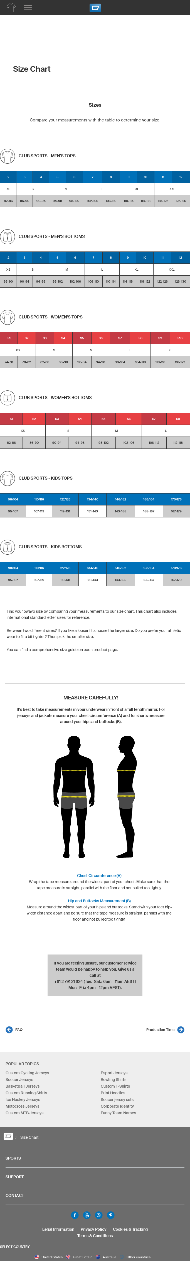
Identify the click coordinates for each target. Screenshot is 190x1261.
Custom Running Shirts (26, 1093)
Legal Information (58, 1229)
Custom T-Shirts (115, 1086)
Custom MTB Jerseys (24, 1113)
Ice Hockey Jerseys (23, 1100)
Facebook (74, 1215)
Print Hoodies (113, 1093)
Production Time (160, 1030)
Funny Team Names (118, 1113)
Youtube (86, 1215)
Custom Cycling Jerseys (27, 1073)
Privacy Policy (94, 1229)
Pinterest (110, 1215)
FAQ (19, 1030)
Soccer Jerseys (19, 1080)
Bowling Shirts (113, 1080)
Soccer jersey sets (117, 1100)
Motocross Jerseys (22, 1106)
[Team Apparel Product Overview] (11, 7)
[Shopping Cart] (177, 7)
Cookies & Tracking (130, 1229)
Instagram (98, 1215)
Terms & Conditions (95, 1235)
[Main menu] (27, 7)
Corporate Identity (117, 1106)
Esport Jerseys (114, 1073)
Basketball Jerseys (23, 1086)
